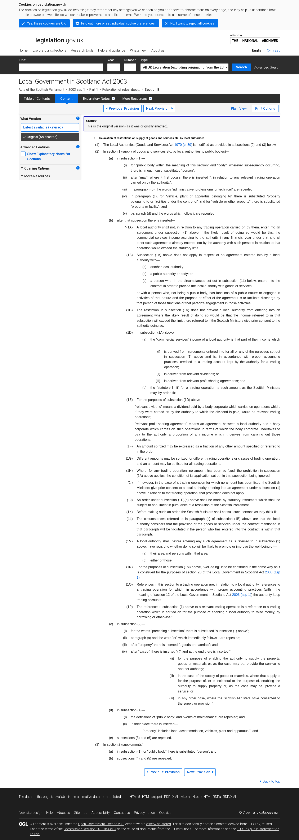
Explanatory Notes (96, 99)
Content (66, 99)
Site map (80, 813)
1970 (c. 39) (183, 144)
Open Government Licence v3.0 (101, 824)
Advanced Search (267, 67)
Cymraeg (273, 50)
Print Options (265, 108)
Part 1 (93, 90)
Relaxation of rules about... (121, 90)
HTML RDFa (212, 797)
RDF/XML (230, 797)
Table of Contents (37, 99)
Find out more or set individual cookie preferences (118, 23)
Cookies (165, 813)
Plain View (239, 108)
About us (63, 813)
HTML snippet (152, 797)
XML (175, 797)
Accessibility (101, 813)
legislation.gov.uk (51, 38)
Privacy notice (144, 813)
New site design (30, 813)
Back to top (271, 781)
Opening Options (35, 168)
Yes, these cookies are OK (46, 23)
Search (241, 67)
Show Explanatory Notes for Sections (48, 156)
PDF (167, 797)
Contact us (122, 813)
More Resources (134, 99)
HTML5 (135, 797)
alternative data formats (94, 797)
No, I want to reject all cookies (192, 23)
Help (49, 813)
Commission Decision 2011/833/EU (90, 829)
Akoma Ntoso (191, 797)
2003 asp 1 (76, 90)
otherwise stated (158, 824)
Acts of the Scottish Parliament (41, 90)
